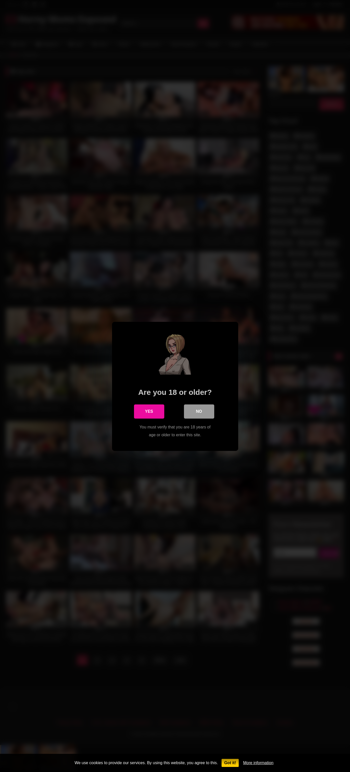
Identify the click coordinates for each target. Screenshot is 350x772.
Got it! (230, 763)
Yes (149, 411)
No (199, 411)
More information (258, 763)
